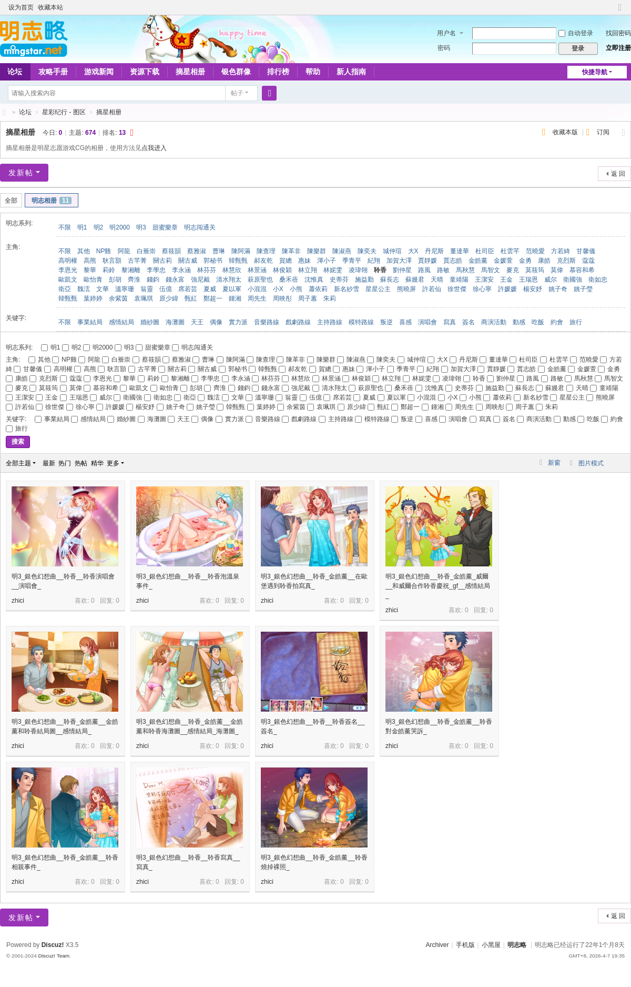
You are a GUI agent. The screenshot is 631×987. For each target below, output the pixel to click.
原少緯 (168, 298)
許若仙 (431, 289)
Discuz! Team (53, 956)
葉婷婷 (93, 298)
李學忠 (156, 270)
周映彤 (282, 298)
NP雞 (103, 251)
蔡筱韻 (171, 251)
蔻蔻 (588, 260)
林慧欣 (231, 270)
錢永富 (175, 279)
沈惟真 (313, 279)
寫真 (449, 322)
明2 (99, 227)
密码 (443, 48)
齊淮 (134, 279)
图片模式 (591, 463)
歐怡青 (93, 279)
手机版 (465, 945)
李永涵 (181, 270)
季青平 (351, 260)
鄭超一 (212, 298)
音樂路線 (266, 322)
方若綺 (560, 251)
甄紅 (191, 298)
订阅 (603, 132)
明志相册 (52, 200)
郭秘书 (212, 260)
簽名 (468, 322)
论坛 (25, 112)
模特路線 (361, 322)
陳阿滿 (240, 251)
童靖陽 (459, 279)
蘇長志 (389, 279)
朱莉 (329, 298)
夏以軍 (231, 289)
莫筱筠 (534, 270)
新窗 (554, 462)
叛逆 (386, 322)
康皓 (544, 260)
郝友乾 (263, 260)
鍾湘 (235, 298)
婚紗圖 (149, 322)
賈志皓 (452, 260)
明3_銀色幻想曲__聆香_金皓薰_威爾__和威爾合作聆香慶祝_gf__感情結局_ (437, 586)
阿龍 (124, 251)
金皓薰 (478, 260)
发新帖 (21, 172)
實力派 (238, 322)
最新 (49, 463)
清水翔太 (228, 279)
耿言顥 (112, 260)
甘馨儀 (585, 251)
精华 (97, 463)
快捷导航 (594, 72)
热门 (64, 463)
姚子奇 (557, 289)
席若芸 (187, 289)
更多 (113, 463)
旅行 (575, 322)
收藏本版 (566, 132)
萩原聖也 (260, 279)
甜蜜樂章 (165, 227)
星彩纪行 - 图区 (64, 112)
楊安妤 (532, 289)
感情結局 (121, 322)
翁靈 (146, 289)
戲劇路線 (298, 322)
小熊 (296, 289)
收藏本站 (50, 7)
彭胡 (115, 279)
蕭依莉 (318, 289)
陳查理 (266, 251)
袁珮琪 (143, 298)
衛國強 (572, 279)
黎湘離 (130, 270)
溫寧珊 (124, 289)
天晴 (437, 279)
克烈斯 (566, 260)
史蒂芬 (339, 279)
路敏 (443, 270)
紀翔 (374, 260)
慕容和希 (582, 270)
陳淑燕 (341, 251)
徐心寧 (482, 289)
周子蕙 (307, 298)
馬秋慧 (465, 270)
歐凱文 (67, 279)
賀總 (285, 260)
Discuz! (53, 945)
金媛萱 (503, 260)
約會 (557, 322)
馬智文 (490, 270)
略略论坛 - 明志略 (4, 112)
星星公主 (378, 289)
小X (278, 289)
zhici (18, 600)
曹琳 (218, 251)
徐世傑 (456, 289)
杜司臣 (484, 251)
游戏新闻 (99, 71)
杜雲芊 (510, 251)
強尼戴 (200, 279)
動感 (519, 322)
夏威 (209, 289)
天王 (197, 322)
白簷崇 (146, 251)
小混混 (257, 289)
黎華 (90, 270)
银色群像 (236, 71)
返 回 (618, 173)
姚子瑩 (583, 289)
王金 (506, 279)
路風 (424, 270)
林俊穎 (282, 270)
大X (413, 251)
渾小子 (326, 260)
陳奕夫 (367, 251)
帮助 (313, 71)
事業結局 (90, 322)
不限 (64, 227)
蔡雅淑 (196, 251)
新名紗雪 (346, 289)
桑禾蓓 (288, 279)
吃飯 (538, 322)
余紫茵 (118, 298)
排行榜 (278, 71)
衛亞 (64, 289)
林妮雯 (332, 270)
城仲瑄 (392, 251)
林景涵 (257, 270)
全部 (11, 200)
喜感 (405, 322)
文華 (102, 289)
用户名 (446, 33)
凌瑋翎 (358, 270)
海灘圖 (175, 322)
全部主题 (18, 463)
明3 (141, 227)
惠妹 (304, 260)
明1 (82, 227)
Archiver (437, 945)
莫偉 (557, 270)
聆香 (380, 270)
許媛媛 (507, 289)
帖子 (237, 93)
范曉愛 (535, 251)
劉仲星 (402, 270)
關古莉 (162, 260)
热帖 (81, 463)
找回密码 (618, 33)
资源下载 (144, 71)
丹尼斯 (434, 251)
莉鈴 (109, 270)
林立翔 (307, 270)
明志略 (516, 945)
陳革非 (291, 251)
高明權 (67, 260)
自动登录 (575, 33)
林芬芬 (206, 270)
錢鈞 (153, 279)
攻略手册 (53, 71)
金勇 (525, 260)
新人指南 (351, 71)
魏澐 (83, 289)
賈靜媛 (427, 260)
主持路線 (329, 322)
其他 (83, 251)
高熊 (90, 260)
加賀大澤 (399, 260)
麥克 (512, 270)
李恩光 (67, 270)
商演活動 (493, 322)
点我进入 (154, 148)
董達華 (459, 251)
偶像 (216, 322)
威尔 (550, 279)
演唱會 (427, 322)
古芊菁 (137, 260)
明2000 (119, 227)
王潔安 (484, 279)
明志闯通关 (200, 227)
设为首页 (21, 7)
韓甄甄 (238, 260)
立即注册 (618, 48)
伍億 (165, 289)
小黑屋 (491, 945)
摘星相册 (190, 71)
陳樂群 (316, 251)
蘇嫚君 (414, 279)
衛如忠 (597, 279)
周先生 (257, 298)
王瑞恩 (528, 279)
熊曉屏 (406, 289)
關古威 (187, 260)
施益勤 (364, 279)
